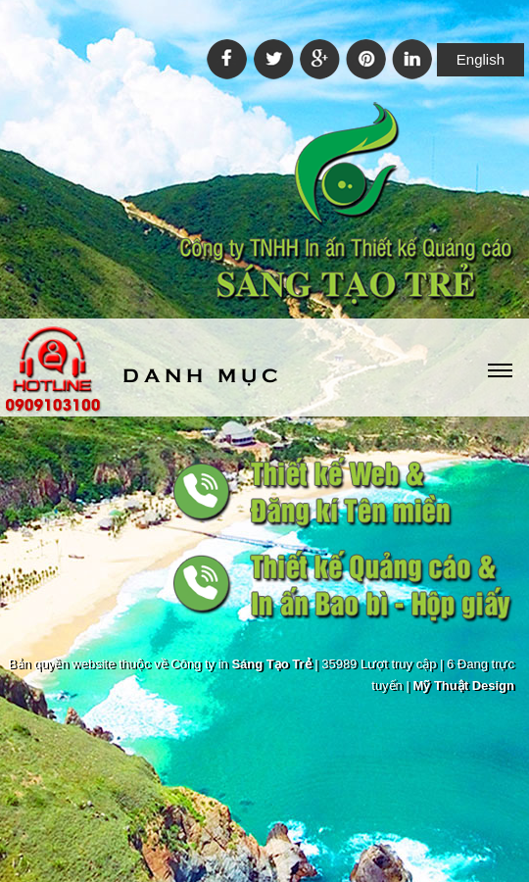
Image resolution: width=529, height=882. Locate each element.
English (481, 59)
